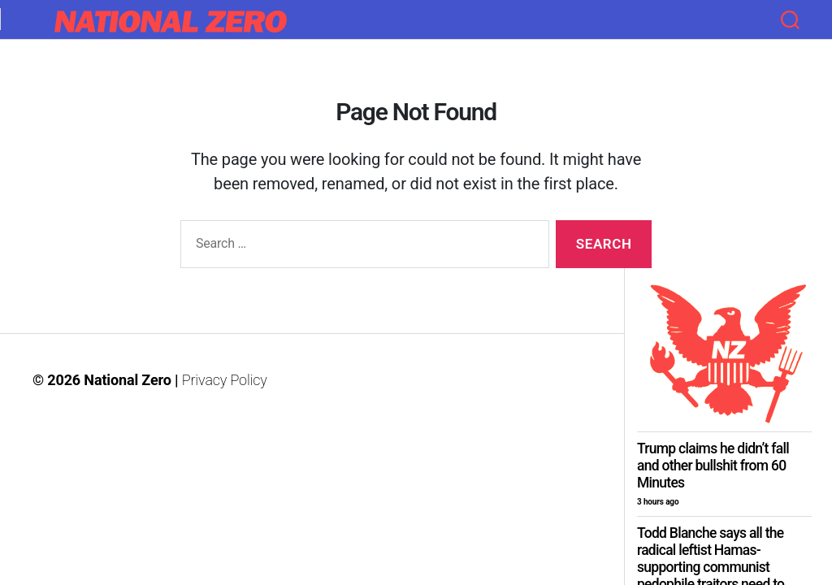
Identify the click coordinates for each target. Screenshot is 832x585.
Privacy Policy (224, 379)
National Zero (127, 379)
